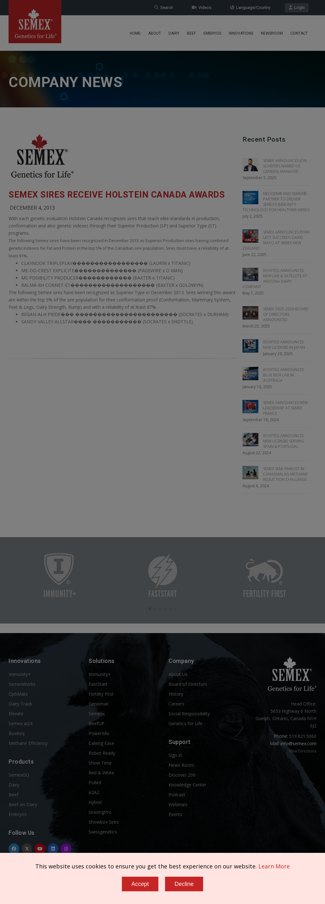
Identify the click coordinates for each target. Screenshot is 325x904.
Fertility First (101, 694)
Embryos (212, 33)
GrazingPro (100, 812)
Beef (191, 33)
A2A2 (94, 792)
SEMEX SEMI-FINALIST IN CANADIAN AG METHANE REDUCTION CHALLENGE (285, 474)
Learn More (274, 866)
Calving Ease (101, 743)
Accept (140, 884)
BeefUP (96, 723)
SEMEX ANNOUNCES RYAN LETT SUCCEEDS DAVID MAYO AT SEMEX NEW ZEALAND (275, 240)
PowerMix (99, 733)
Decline (184, 884)
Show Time (100, 763)
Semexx (97, 714)
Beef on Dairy (23, 804)
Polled (95, 782)
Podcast (177, 795)
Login (297, 7)
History (176, 694)
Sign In (175, 755)
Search (163, 7)
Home (135, 33)
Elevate (16, 714)
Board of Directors (188, 684)
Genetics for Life (185, 723)
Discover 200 (182, 775)
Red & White (101, 773)
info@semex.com (298, 743)
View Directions (302, 751)
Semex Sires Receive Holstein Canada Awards (117, 195)
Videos (201, 7)
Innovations (241, 33)
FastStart (98, 684)
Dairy (174, 33)
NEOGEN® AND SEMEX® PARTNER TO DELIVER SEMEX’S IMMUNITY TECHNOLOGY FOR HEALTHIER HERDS (275, 202)
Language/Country (250, 7)
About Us (178, 674)
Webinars (178, 804)
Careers (176, 704)
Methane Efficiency (28, 743)
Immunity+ (20, 674)
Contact (299, 33)
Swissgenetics (103, 832)
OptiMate (18, 694)
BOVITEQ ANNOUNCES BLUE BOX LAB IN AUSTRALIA (283, 375)
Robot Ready (102, 753)
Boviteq (16, 733)
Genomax (99, 704)
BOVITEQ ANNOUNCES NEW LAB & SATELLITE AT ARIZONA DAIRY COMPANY (274, 278)
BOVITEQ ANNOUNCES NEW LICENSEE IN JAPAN (284, 344)
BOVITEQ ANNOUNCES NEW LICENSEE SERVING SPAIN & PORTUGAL (283, 441)
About (154, 33)
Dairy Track (20, 704)
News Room (181, 765)
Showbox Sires (104, 822)
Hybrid (95, 802)
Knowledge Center (187, 785)
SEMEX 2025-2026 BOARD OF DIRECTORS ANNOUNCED (285, 314)
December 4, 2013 (32, 207)
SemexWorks (22, 684)
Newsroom (272, 33)
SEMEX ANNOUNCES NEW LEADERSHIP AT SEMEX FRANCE (285, 408)
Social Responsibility (189, 714)
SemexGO (19, 775)
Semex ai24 (20, 723)
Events (175, 814)
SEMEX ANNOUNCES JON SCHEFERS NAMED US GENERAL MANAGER (285, 166)
